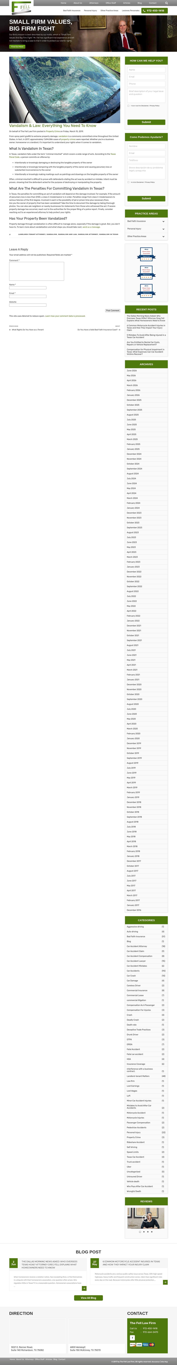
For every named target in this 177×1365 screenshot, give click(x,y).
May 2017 (131, 884)
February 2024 (133, 502)
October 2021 (133, 634)
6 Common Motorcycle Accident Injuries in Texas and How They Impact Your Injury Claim (146, 326)
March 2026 (132, 384)
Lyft (128, 1095)
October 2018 (133, 811)
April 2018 (131, 840)
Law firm (131, 1080)
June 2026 (132, 369)
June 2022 (132, 600)
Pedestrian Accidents (136, 1126)
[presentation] (146, 116)
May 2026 (131, 374)
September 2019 (134, 757)
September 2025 (134, 409)
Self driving (132, 1146)
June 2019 (131, 772)
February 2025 (133, 443)
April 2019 (131, 781)
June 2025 (132, 423)
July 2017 (131, 875)
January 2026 (133, 394)
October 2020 (133, 693)
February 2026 (133, 389)
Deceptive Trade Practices (139, 1028)
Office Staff (111, 3)
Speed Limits (133, 1151)
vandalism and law (67, 237)
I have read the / (145, 108)
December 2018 (134, 801)
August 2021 (132, 644)
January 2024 (133, 507)
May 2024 (131, 487)
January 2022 (133, 619)
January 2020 (133, 737)
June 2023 (132, 541)
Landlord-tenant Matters (138, 1075)
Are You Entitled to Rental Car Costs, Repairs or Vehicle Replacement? (143, 342)
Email (12, 296)
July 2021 (131, 649)
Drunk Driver (132, 1033)
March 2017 (132, 894)
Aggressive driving (135, 925)
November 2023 (134, 516)
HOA (129, 1058)
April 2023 (131, 551)
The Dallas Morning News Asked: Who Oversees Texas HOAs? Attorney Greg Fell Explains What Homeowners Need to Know (146, 317)
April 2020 (131, 722)
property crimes (68, 142)
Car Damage (132, 979)
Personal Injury (90, 10)
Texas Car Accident (135, 1156)
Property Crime (53, 134)
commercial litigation (136, 999)
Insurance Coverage (136, 1063)
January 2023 (133, 566)
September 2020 (134, 698)
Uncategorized (133, 1170)
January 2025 (133, 448)
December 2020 (134, 683)
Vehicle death (133, 1180)
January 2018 (133, 855)
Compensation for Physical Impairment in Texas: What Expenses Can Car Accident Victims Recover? (145, 350)
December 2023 (134, 512)
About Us (78, 3)
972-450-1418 (155, 10)
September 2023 (134, 526)
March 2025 (132, 438)
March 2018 (132, 845)
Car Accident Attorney (137, 945)
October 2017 (133, 865)
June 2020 (132, 713)
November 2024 (134, 458)
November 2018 (134, 806)
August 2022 (133, 590)
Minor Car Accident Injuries (139, 1099)
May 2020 (131, 718)
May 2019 (131, 776)
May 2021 (131, 659)
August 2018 (132, 821)
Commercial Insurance (137, 989)
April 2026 (131, 379)
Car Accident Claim (135, 950)
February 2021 (133, 673)
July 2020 (131, 708)
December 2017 (134, 860)
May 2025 (131, 428)
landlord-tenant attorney (31, 237)
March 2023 (132, 556)
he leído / (143, 183)
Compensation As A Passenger (141, 1004)
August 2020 (133, 703)
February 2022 (133, 615)
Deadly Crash (133, 1019)
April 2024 (131, 492)
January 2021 (133, 678)
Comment (14, 263)
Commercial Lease (135, 994)
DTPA (129, 1038)
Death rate (132, 1024)
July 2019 (131, 767)
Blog (140, 3)
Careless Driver (134, 984)
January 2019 (133, 796)
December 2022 (134, 570)
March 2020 (132, 727)
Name (12, 287)
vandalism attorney (88, 237)
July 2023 (131, 536)
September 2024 (134, 467)
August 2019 (132, 762)
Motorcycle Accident (136, 1112)
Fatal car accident (135, 1053)
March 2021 (132, 669)
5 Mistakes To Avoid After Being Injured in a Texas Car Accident (146, 335)
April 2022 (131, 610)
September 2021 (134, 639)
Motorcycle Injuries (135, 1116)
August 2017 (132, 870)
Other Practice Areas (109, 10)
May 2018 (131, 835)
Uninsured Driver (134, 1175)
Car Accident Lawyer (136, 960)
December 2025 (134, 399)
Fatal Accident (133, 1048)
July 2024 (131, 477)
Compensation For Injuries (139, 1009)
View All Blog (88, 1296)
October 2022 (133, 580)
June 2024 (132, 482)
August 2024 (133, 472)
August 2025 (133, 413)
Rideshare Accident (136, 1141)
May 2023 (131, 546)
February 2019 (133, 791)
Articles (126, 3)
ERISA (129, 1043)
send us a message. (91, 230)
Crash (129, 1014)
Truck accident (133, 1161)
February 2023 (133, 561)
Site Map (164, 1361)
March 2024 (132, 497)
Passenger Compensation (138, 1121)
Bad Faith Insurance (71, 10)
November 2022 (134, 575)
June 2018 (132, 830)
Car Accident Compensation (139, 955)
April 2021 (131, 664)
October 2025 (133, 404)
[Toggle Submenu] (163, 220)
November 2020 (134, 688)
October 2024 (133, 463)
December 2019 (134, 742)
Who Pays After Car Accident (140, 1185)
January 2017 (133, 904)
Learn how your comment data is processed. (65, 319)
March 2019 (132, 786)
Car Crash (131, 974)
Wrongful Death (134, 1190)
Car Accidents (133, 970)
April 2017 (131, 889)
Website (12, 305)
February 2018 (133, 850)
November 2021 (134, 629)
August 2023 (133, 531)
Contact (152, 3)
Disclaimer (144, 108)
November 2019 (134, 747)
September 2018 (134, 816)
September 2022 (134, 585)
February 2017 (133, 899)
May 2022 (131, 605)
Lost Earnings (133, 1085)
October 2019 (133, 752)
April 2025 (131, 433)
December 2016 (134, 909)
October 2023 (133, 521)
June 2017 (131, 879)
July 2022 (131, 595)
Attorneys (93, 3)
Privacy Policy (154, 108)
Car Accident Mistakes (137, 965)
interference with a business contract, (140, 1069)
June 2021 (131, 654)
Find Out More (20, 48)
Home (63, 3)
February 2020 (133, 732)
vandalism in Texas (108, 237)
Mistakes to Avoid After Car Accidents (139, 1105)
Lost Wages (132, 1090)
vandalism (63, 139)
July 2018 (131, 825)
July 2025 (131, 418)
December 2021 (134, 624)
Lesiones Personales (130, 10)
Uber (129, 1166)
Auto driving (132, 930)
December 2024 (134, 453)
